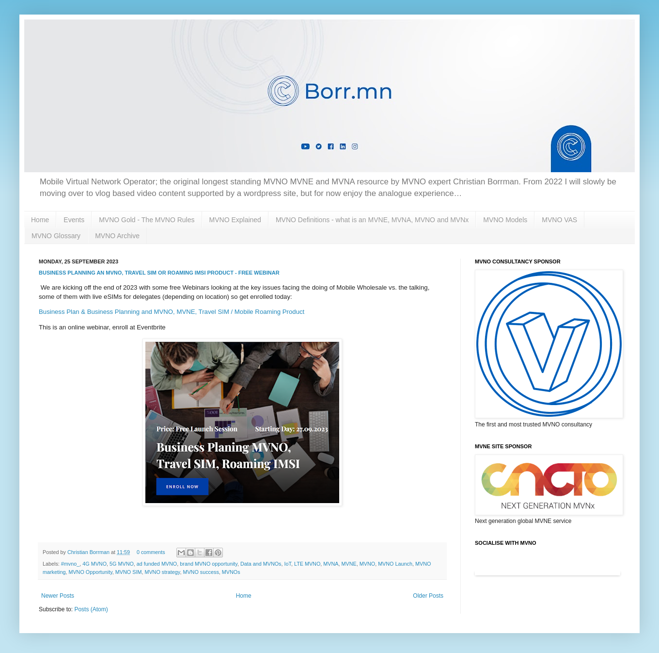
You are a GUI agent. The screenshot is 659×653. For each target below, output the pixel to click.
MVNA (330, 564)
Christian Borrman (89, 552)
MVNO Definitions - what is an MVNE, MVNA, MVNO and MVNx (372, 220)
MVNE (349, 564)
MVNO (367, 564)
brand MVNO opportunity (208, 564)
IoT (287, 564)
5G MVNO (122, 564)
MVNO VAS (559, 220)
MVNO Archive (117, 236)
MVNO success (201, 572)
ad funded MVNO (157, 564)
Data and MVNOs (261, 564)
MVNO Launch (395, 564)
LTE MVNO (307, 564)
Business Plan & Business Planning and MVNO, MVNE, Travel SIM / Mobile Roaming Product (171, 311)
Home (40, 220)
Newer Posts (57, 595)
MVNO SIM (128, 572)
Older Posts (428, 595)
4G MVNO (94, 564)
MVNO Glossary (55, 236)
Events (73, 220)
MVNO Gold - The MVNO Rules (146, 220)
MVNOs (231, 572)
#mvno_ (70, 564)
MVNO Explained (235, 220)
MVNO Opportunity (90, 572)
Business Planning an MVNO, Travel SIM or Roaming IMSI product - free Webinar (159, 273)
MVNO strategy (162, 572)
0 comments (151, 552)
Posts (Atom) (91, 609)
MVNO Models (505, 220)
